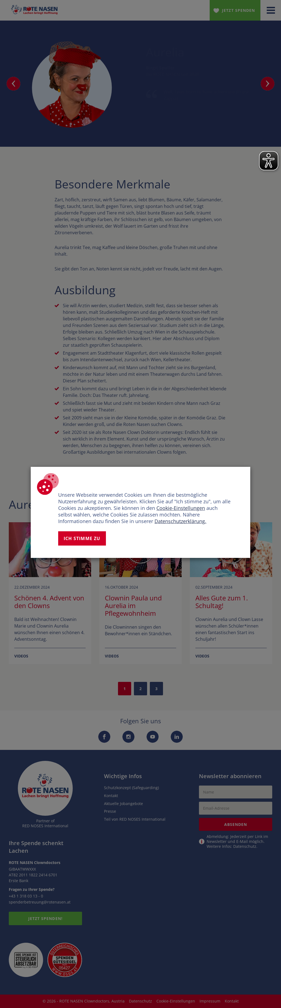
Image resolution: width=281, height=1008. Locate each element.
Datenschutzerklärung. (180, 521)
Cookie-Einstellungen (180, 508)
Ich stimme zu (82, 538)
